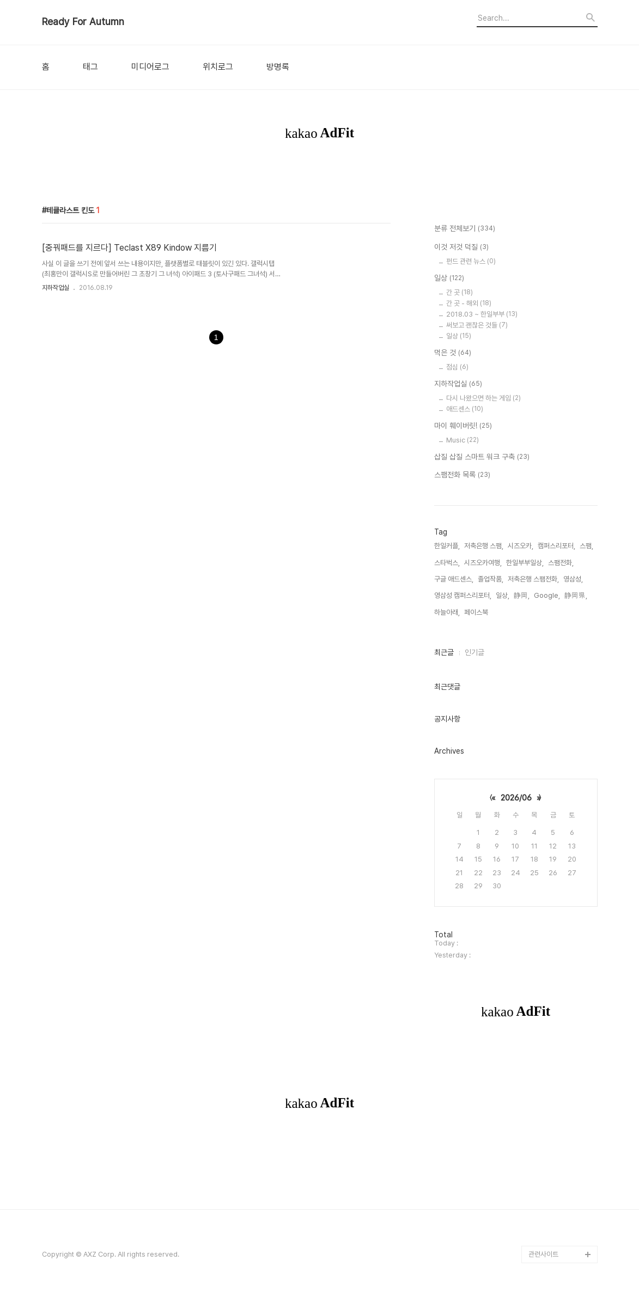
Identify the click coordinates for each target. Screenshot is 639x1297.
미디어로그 (150, 67)
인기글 (474, 652)
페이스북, (477, 612)
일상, (502, 595)
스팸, (586, 546)
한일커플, (447, 546)
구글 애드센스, (453, 579)
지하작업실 (55, 288)
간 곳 (459, 292)
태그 (90, 67)
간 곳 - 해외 (468, 303)
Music (462, 440)
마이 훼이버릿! (463, 426)
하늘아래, (447, 612)
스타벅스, (447, 563)
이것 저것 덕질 (461, 247)
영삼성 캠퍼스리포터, (462, 595)
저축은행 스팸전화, (533, 579)
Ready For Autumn (83, 21)
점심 (457, 367)
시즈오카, (520, 546)
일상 (449, 278)
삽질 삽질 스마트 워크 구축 (482, 457)
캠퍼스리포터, (556, 546)
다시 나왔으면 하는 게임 (483, 398)
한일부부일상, (525, 563)
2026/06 (516, 798)
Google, (547, 595)
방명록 (277, 67)
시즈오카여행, (483, 563)
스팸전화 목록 (462, 475)
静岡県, (575, 595)
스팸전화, (561, 563)
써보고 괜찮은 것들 (477, 325)
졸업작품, (490, 579)
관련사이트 (543, 1254)
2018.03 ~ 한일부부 (482, 314)
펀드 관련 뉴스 (471, 261)
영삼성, (573, 579)
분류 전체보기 (464, 228)
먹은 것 (452, 353)
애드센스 (464, 409)
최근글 (444, 652)
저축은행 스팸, (483, 546)
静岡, (522, 595)
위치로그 (218, 67)
